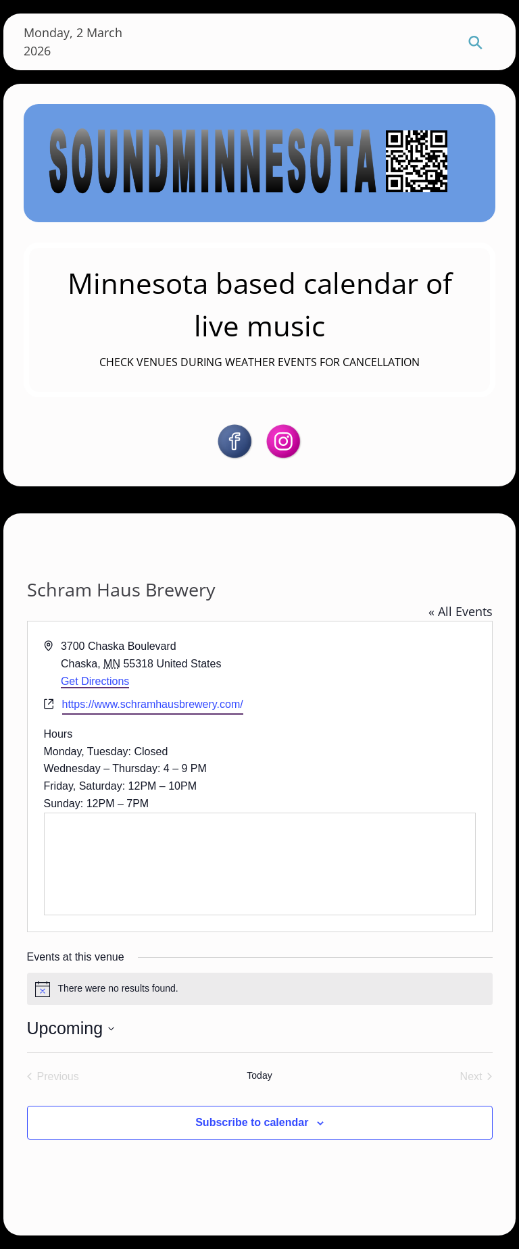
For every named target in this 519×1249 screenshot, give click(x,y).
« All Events (460, 611)
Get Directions (95, 681)
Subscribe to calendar (251, 1122)
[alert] (260, 989)
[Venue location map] (260, 864)
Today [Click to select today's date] (259, 1075)
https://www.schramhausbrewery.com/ (152, 704)
